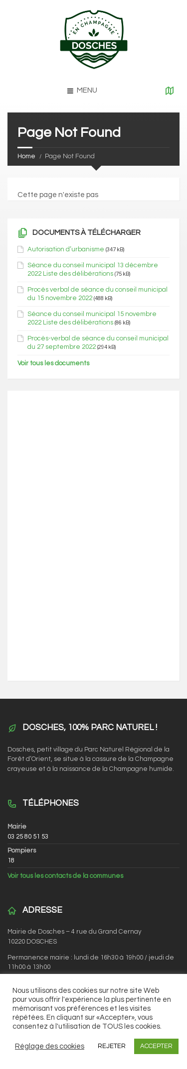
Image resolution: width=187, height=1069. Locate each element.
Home (26, 156)
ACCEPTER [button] (156, 1046)
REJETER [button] (112, 1046)
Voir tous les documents (53, 363)
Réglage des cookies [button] (49, 1046)
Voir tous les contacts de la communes (65, 875)
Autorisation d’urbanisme (65, 249)
